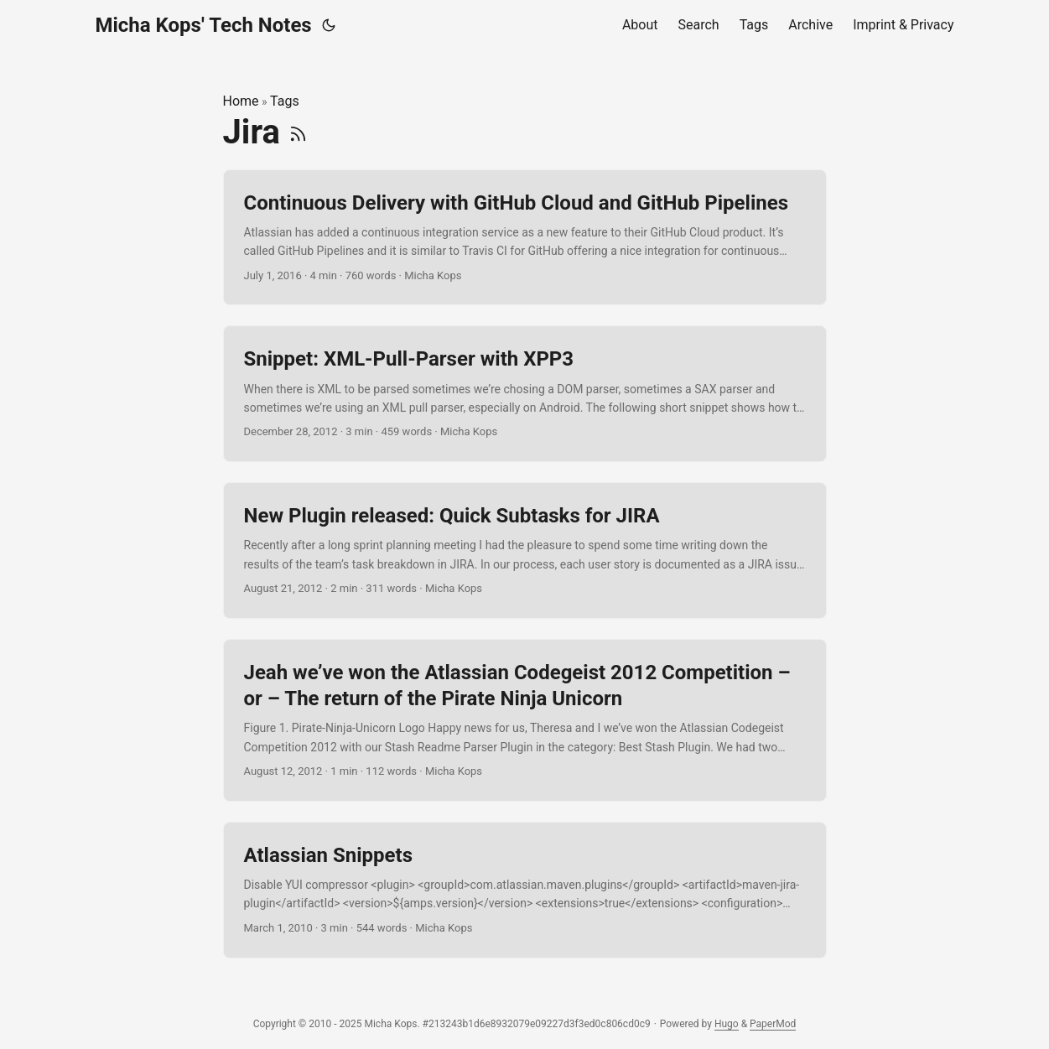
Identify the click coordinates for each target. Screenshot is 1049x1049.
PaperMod (773, 1024)
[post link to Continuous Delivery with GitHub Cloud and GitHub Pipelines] (525, 237)
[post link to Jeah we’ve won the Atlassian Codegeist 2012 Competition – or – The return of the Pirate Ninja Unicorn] (525, 720)
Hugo (726, 1024)
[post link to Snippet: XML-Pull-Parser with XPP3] (525, 393)
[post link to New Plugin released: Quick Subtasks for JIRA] (525, 550)
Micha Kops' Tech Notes (204, 25)
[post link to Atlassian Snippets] (525, 890)
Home (241, 101)
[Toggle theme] (329, 25)
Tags (284, 101)
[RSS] (298, 132)
